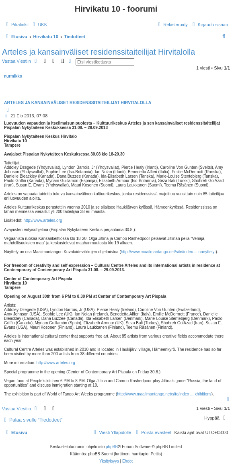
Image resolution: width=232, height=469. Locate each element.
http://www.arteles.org (42, 220)
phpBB (112, 446)
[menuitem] (39, 24)
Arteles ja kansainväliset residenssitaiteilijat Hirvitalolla (98, 51)
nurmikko (13, 76)
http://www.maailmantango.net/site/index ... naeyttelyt (168, 252)
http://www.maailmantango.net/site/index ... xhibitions (164, 394)
